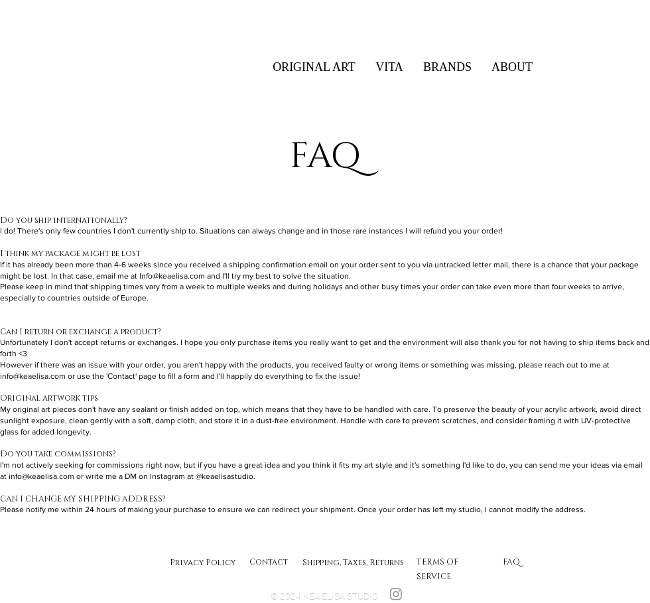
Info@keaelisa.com (172, 276)
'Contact (120, 376)
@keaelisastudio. (225, 476)
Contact (268, 562)
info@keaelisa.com (33, 376)
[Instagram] (396, 594)
